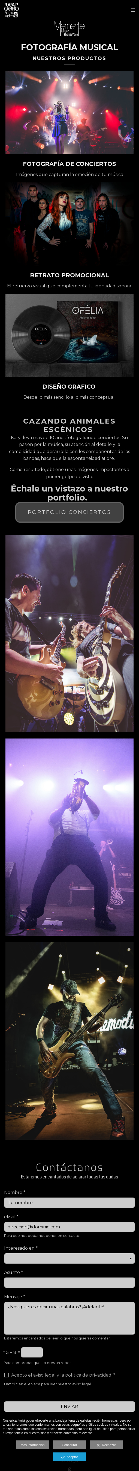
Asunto (13, 1272)
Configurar (69, 1445)
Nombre (14, 1192)
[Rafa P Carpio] (28, 10)
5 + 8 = (11, 1352)
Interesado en (21, 1248)
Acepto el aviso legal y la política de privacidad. (61, 1375)
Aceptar (69, 1457)
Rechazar (106, 1445)
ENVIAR (69, 1406)
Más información (33, 1445)
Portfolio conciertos (69, 512)
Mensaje (14, 1296)
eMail (11, 1216)
